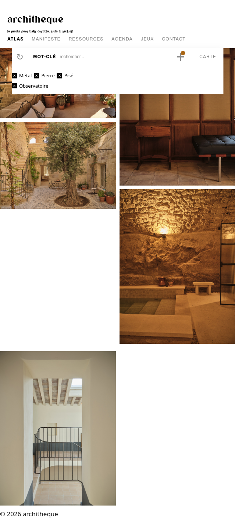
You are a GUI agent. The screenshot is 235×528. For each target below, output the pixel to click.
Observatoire (33, 85)
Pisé (69, 75)
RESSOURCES (86, 39)
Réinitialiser (19, 56)
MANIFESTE (46, 39)
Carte (207, 56)
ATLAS (15, 39)
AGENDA (121, 39)
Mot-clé (44, 56)
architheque (35, 18)
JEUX (147, 39)
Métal (25, 75)
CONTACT (174, 39)
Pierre (47, 75)
